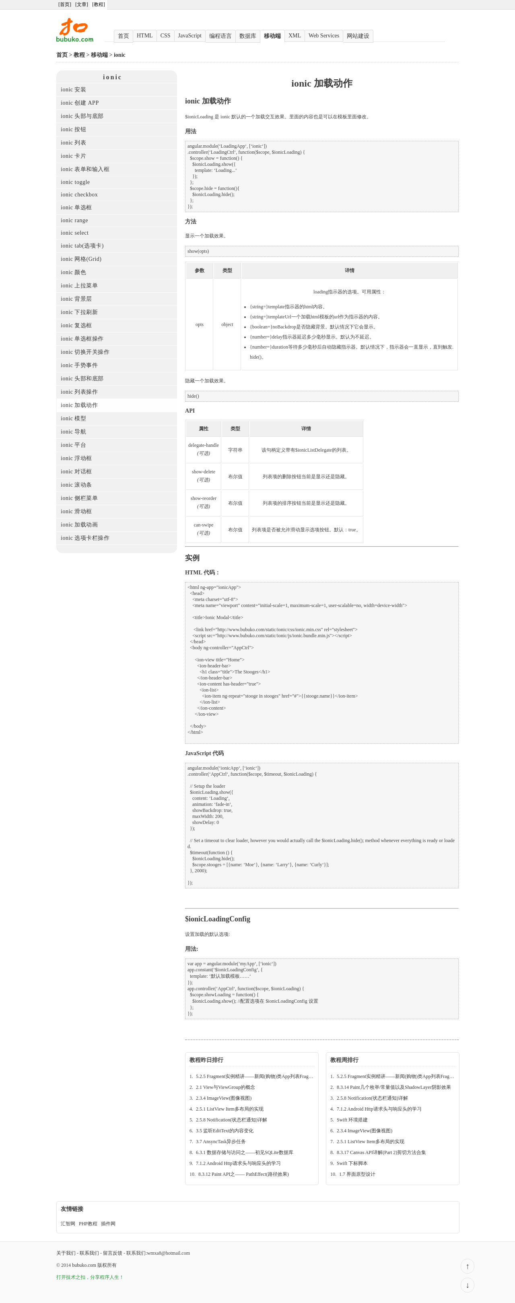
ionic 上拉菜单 (79, 286)
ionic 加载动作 (79, 405)
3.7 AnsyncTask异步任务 (221, 1141)
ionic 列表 (74, 143)
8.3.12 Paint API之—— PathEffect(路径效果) (243, 1174)
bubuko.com (84, 1265)
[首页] (64, 4)
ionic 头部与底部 (82, 116)
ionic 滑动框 (76, 511)
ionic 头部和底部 (82, 379)
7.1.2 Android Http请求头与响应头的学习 (238, 1163)
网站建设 (358, 36)
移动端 (272, 36)
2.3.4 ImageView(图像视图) (223, 1098)
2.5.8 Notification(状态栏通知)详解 (231, 1120)
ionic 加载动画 (79, 525)
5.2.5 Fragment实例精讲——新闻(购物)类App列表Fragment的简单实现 (269, 1076)
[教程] (98, 4)
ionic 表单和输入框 (85, 169)
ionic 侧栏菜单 (79, 498)
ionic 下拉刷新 (79, 312)
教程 (79, 55)
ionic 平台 (74, 445)
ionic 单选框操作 (82, 339)
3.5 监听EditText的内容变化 (224, 1131)
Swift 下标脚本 (352, 1163)
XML (294, 36)
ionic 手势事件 (79, 365)
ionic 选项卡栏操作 (85, 538)
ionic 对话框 (76, 472)
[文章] (81, 4)
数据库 (247, 36)
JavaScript (190, 36)
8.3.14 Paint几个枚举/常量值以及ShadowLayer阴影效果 (394, 1087)
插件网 (108, 1224)
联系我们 (89, 1253)
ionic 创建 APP (80, 103)
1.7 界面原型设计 (357, 1174)
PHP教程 (88, 1224)
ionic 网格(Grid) (81, 259)
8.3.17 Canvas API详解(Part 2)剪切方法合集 (381, 1152)
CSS (166, 36)
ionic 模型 (74, 418)
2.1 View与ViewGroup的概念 (225, 1087)
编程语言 (220, 36)
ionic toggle (75, 182)
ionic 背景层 (76, 299)
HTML (145, 36)
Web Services (324, 36)
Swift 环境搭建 (352, 1120)
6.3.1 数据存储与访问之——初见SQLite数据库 (244, 1152)
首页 (123, 36)
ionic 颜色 (74, 272)
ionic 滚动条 (76, 485)
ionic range (74, 220)
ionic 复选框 (76, 325)
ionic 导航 (74, 432)
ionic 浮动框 (76, 458)
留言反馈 (112, 1253)
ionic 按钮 (74, 129)
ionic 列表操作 (79, 392)
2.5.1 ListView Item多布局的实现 (230, 1109)
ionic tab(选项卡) (82, 246)
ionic (120, 55)
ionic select (75, 233)
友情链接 (72, 1209)
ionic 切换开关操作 (85, 352)
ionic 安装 (74, 90)
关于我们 (66, 1253)
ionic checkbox (79, 195)
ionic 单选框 (76, 207)
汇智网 (68, 1224)
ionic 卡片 (74, 156)
